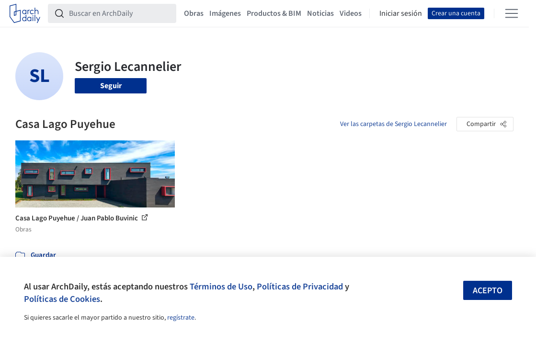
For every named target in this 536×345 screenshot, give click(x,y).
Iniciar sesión (400, 13)
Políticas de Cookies (62, 299)
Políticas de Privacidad (300, 286)
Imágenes (225, 13)
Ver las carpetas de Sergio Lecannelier (393, 124)
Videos (351, 13)
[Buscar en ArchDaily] (120, 13)
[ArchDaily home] (25, 13)
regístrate (180, 317)
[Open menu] (511, 13)
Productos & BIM (274, 13)
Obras (194, 13)
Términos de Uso (221, 286)
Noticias (320, 13)
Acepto (487, 291)
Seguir (111, 85)
